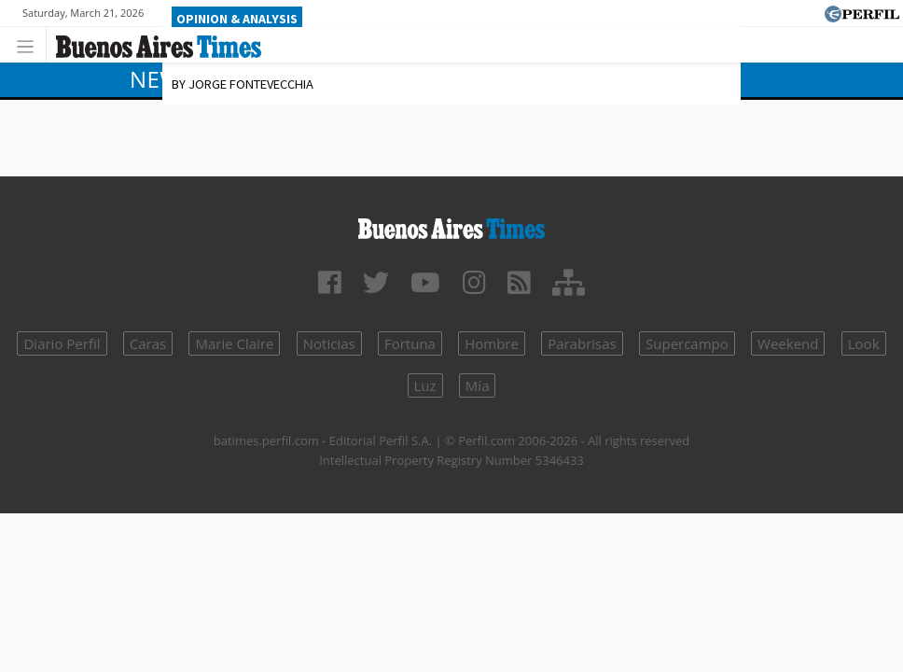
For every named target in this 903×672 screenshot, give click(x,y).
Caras (148, 343)
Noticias (329, 343)
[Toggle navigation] (30, 44)
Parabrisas (582, 343)
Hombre (492, 343)
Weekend (787, 343)
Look (864, 343)
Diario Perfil (61, 343)
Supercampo (687, 343)
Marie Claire (234, 343)
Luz (425, 385)
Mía (477, 385)
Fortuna (410, 343)
